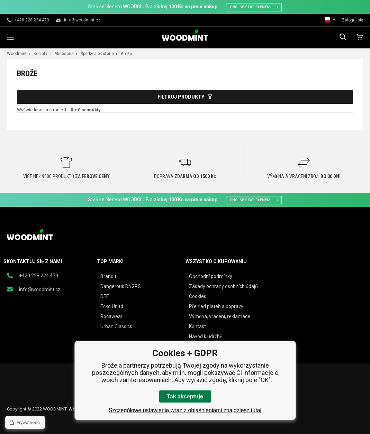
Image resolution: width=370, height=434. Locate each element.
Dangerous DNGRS (120, 286)
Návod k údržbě (205, 336)
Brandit (108, 276)
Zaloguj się (352, 20)
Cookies (197, 296)
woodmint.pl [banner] (185, 35)
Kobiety (40, 53)
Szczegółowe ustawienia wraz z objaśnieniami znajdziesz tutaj (185, 410)
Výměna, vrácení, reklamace (219, 316)
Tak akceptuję (185, 396)
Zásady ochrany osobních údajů (223, 286)
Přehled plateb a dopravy (216, 306)
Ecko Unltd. (112, 306)
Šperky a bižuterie (97, 53)
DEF (104, 296)
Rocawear (111, 316)
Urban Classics (116, 326)
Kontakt (197, 326)
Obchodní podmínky (210, 276)
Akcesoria (64, 53)
